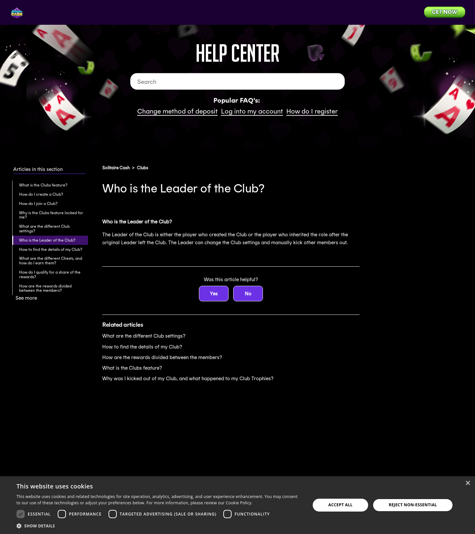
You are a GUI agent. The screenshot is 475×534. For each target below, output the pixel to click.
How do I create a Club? (41, 194)
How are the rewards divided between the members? (45, 288)
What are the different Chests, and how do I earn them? (50, 260)
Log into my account (252, 111)
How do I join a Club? (38, 203)
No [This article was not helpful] (248, 293)
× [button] (467, 483)
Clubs (142, 167)
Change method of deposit (177, 111)
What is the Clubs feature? (43, 185)
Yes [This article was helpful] (214, 293)
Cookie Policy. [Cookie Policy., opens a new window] (239, 503)
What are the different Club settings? (44, 228)
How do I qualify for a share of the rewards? (49, 274)
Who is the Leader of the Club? (47, 240)
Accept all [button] (340, 505)
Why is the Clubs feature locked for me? (51, 215)
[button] (159, 525)
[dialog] (237, 505)
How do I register (312, 111)
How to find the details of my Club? (50, 249)
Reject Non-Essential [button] (413, 505)
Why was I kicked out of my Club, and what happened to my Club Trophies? (187, 378)
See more (26, 298)
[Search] (237, 81)
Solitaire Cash (116, 167)
